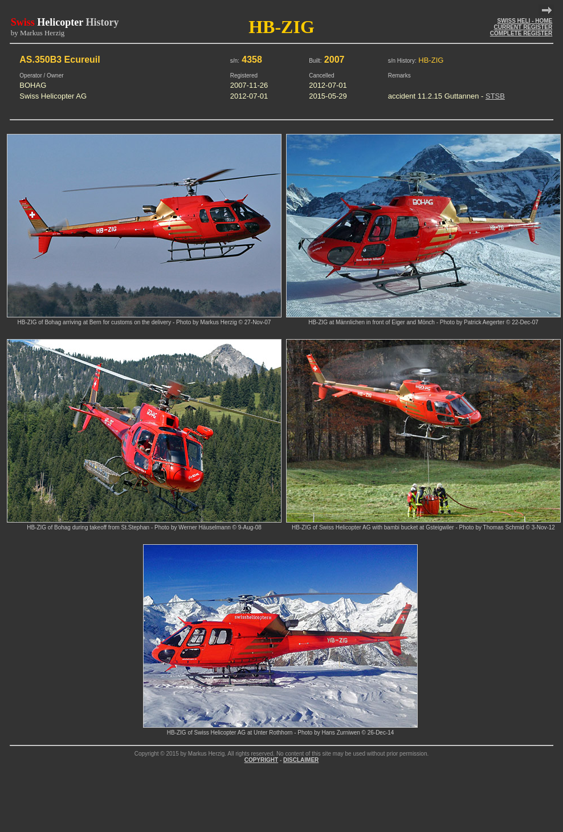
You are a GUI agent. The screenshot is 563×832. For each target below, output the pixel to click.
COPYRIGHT (261, 760)
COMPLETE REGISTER (521, 33)
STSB (495, 96)
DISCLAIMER (301, 760)
